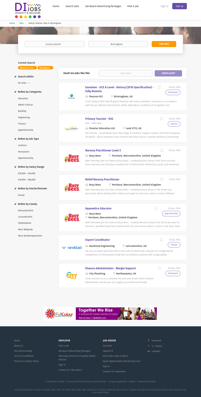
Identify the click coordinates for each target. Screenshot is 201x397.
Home (12, 23)
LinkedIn (156, 351)
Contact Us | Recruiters (70, 370)
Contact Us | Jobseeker (114, 371)
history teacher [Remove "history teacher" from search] (26, 68)
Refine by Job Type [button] (28, 138)
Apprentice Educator (98, 208)
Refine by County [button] (27, 203)
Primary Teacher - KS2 (99, 119)
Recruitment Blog (23, 351)
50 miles (22, 83)
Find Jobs (164, 44)
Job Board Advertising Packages (75, 351)
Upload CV (108, 351)
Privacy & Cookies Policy (26, 361)
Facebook (156, 340)
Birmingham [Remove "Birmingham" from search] (44, 68)
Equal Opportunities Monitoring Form (121, 361)
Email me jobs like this (76, 73)
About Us (18, 345)
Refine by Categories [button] (29, 91)
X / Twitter (157, 346)
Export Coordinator (97, 240)
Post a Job (64, 345)
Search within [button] (25, 76)
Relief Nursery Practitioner (102, 179)
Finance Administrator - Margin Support (110, 268)
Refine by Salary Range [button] (30, 166)
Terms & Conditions (24, 356)
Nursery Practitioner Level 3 (103, 150)
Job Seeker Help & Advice (115, 356)
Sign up (179, 6)
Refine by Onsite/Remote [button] (32, 188)
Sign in (164, 6)
